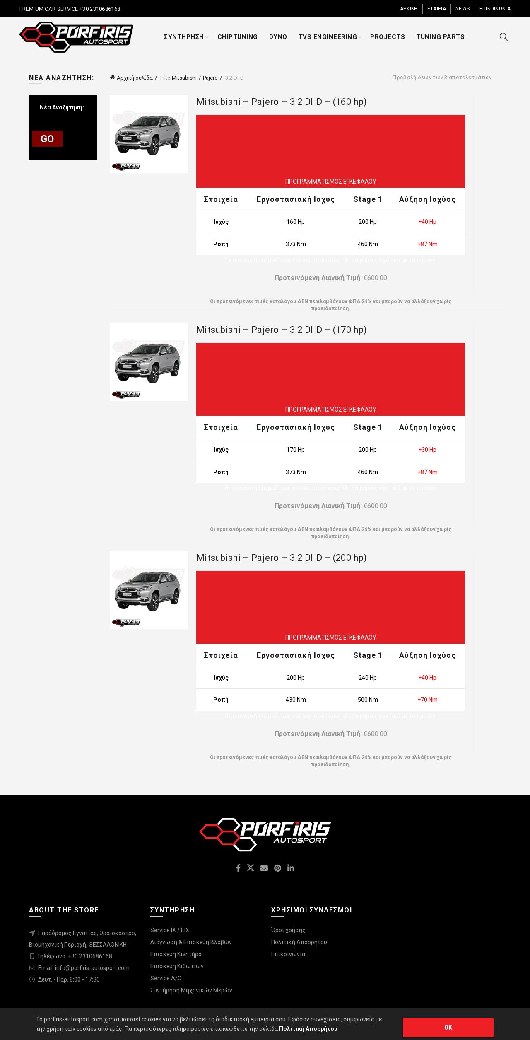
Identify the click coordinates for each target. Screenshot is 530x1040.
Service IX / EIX (169, 930)
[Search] (504, 37)
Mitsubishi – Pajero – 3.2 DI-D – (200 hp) (281, 558)
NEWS (462, 9)
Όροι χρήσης (288, 930)
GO (47, 139)
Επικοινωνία (288, 954)
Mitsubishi (184, 78)
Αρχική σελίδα (135, 78)
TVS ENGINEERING (328, 37)
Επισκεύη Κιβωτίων (177, 966)
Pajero (210, 78)
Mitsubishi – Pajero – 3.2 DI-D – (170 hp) (281, 330)
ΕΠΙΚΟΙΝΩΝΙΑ (495, 9)
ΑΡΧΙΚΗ (409, 9)
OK (448, 1027)
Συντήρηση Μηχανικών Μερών (191, 990)
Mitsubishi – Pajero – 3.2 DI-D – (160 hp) (281, 102)
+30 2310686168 (99, 9)
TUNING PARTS (440, 37)
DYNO (278, 37)
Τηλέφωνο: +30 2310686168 (74, 956)
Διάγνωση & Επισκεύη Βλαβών (191, 942)
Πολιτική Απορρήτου (299, 942)
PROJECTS (387, 37)
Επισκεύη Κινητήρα (176, 954)
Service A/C (165, 978)
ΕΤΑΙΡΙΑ (436, 9)
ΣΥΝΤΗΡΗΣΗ (184, 37)
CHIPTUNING (237, 37)
